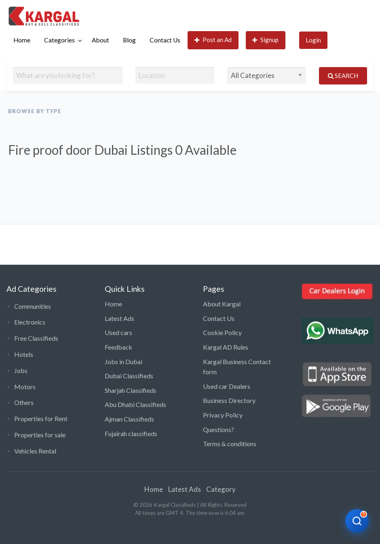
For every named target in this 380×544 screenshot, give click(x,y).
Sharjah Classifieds (130, 390)
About (100, 40)
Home (21, 40)
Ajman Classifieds (129, 419)
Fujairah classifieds (131, 433)
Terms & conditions (229, 443)
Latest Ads (119, 318)
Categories (59, 40)
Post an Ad (213, 40)
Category (221, 489)
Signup (265, 40)
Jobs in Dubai (123, 361)
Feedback (118, 347)
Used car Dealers (226, 386)
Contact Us (165, 40)
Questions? (218, 429)
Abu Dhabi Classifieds (135, 404)
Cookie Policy (222, 332)
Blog (129, 40)
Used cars (118, 332)
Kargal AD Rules (225, 347)
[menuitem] (21, 40)
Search (343, 75)
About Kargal (222, 304)
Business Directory (229, 400)
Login (313, 40)
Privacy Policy (223, 415)
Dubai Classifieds (129, 376)
